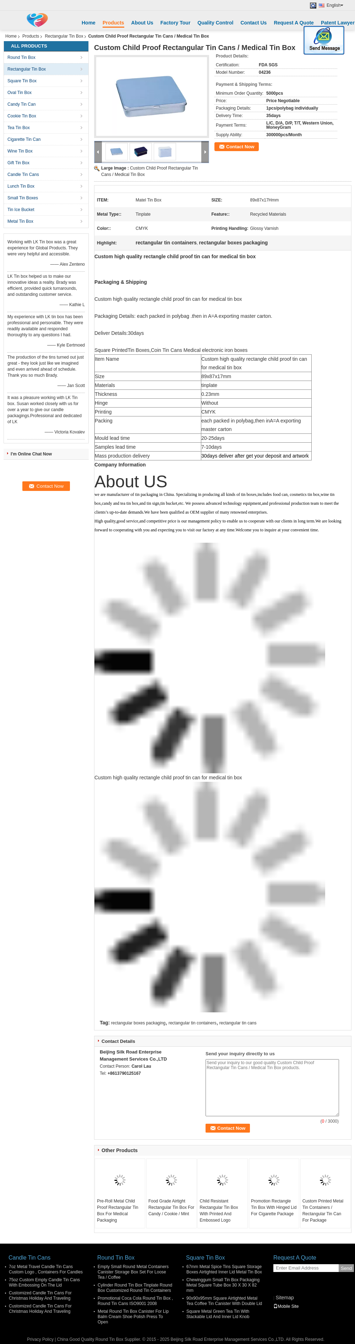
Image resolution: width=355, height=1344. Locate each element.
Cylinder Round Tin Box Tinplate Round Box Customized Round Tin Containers (135, 1288)
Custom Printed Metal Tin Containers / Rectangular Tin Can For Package (322, 1211)
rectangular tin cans (238, 1023)
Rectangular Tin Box (64, 36)
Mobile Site (286, 1306)
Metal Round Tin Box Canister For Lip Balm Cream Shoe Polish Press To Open (133, 1316)
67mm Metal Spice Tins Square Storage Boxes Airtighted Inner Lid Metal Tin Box (224, 1269)
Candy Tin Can (21, 104)
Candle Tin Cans (23, 174)
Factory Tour (175, 23)
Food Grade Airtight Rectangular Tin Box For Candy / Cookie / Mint (171, 1207)
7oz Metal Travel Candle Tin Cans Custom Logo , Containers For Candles (46, 1269)
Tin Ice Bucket (20, 209)
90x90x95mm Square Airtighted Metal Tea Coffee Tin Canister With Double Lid (224, 1301)
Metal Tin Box (20, 221)
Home (88, 23)
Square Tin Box (22, 80)
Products (113, 23)
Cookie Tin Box (21, 116)
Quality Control (215, 23)
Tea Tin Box (18, 127)
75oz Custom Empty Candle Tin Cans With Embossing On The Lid (44, 1282)
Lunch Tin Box (20, 186)
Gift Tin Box (18, 162)
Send (346, 1268)
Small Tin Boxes (22, 197)
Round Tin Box (21, 57)
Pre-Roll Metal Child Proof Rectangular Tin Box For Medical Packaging (117, 1211)
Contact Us (253, 23)
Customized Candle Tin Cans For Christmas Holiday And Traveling (40, 1295)
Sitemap (284, 1297)
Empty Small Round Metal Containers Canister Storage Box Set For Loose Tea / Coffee (133, 1272)
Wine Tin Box (20, 151)
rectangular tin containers (193, 1023)
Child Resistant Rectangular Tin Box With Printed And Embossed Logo (219, 1211)
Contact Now (240, 146)
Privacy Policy (40, 1339)
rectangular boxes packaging (138, 1023)
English (335, 5)
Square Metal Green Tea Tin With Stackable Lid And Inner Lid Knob (217, 1314)
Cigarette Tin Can (23, 139)
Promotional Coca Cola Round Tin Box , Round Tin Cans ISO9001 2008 (135, 1301)
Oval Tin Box (19, 92)
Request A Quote (294, 23)
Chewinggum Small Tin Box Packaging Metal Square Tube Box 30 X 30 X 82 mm (223, 1285)
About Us (142, 23)
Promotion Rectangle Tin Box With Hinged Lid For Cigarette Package (273, 1207)
